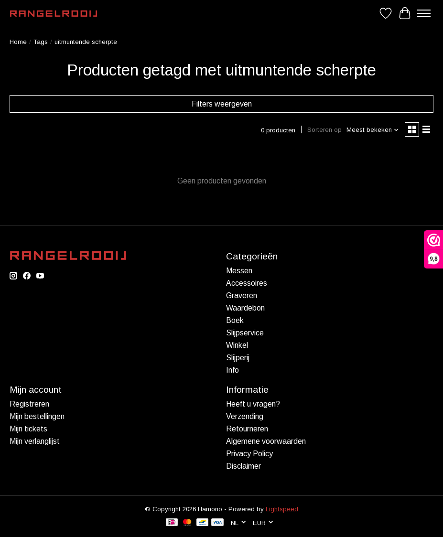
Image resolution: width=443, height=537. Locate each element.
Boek (235, 320)
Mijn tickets (28, 429)
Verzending (244, 416)
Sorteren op (324, 129)
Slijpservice (245, 333)
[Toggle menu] (423, 13)
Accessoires (246, 283)
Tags (40, 41)
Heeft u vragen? (253, 404)
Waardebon (245, 308)
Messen (239, 271)
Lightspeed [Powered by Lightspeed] (282, 509)
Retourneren (247, 429)
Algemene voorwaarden (266, 441)
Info (232, 370)
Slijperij (237, 358)
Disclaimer (243, 466)
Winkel (237, 345)
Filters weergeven (222, 104)
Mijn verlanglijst (35, 441)
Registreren (29, 404)
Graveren (241, 295)
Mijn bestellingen (37, 416)
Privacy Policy (249, 454)
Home (18, 41)
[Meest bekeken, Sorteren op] (372, 129)
